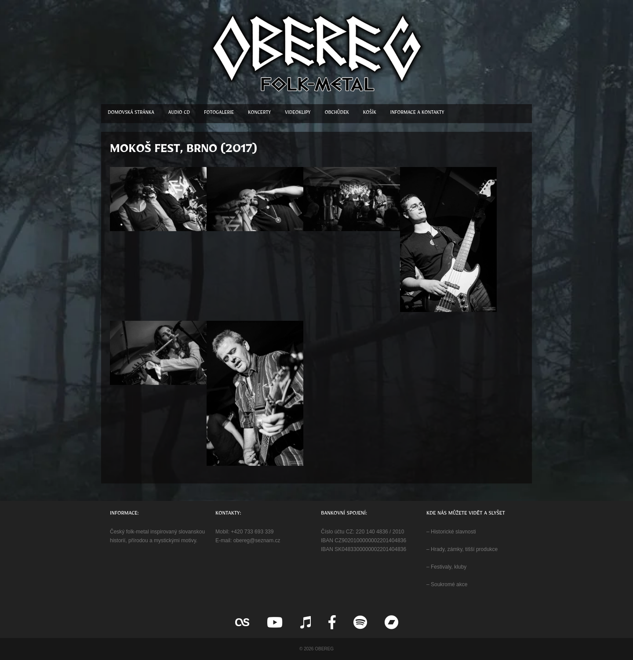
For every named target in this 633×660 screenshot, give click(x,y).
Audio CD (179, 113)
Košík (369, 113)
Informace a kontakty (417, 113)
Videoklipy (297, 113)
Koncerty (259, 113)
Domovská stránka (131, 113)
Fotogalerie (219, 113)
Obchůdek (337, 113)
